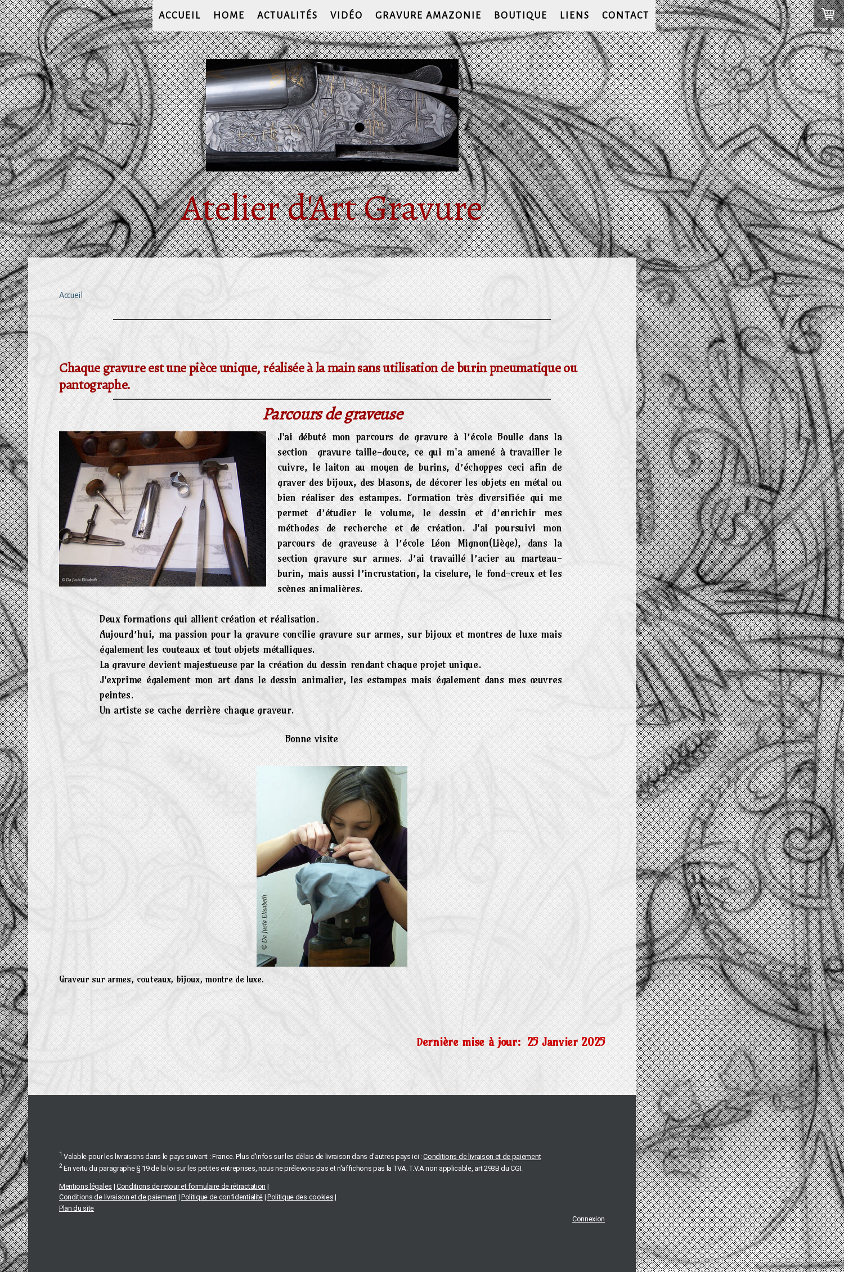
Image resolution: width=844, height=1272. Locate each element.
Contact (625, 16)
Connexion (588, 1219)
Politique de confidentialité (222, 1197)
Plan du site (76, 1208)
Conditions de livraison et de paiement (482, 1156)
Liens (575, 16)
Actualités (287, 16)
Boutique (520, 16)
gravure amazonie (428, 16)
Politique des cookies (300, 1197)
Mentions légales (85, 1186)
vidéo (346, 16)
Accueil (180, 16)
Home (229, 16)
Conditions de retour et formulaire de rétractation (191, 1186)
